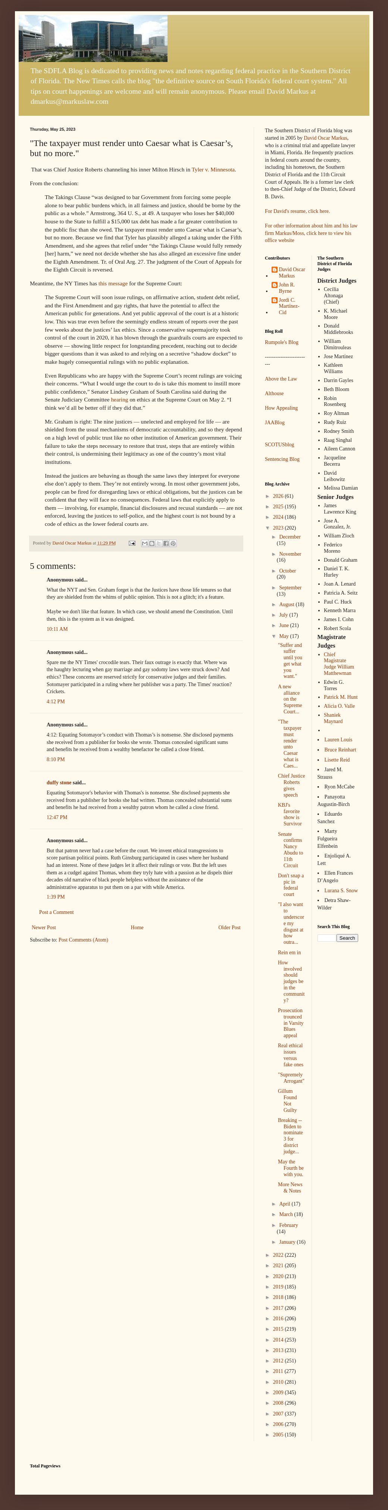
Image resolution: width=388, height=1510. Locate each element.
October (287, 571)
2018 (279, 1297)
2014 (279, 1340)
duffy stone (59, 782)
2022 (279, 1255)
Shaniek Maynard (333, 718)
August (287, 604)
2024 (279, 517)
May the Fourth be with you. (291, 1168)
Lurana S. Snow (341, 890)
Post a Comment (56, 912)
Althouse (274, 393)
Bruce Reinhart (340, 750)
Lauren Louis (339, 739)
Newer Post (44, 927)
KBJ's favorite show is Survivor (290, 814)
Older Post (230, 927)
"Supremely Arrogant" (291, 1078)
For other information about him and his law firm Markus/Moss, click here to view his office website (311, 233)
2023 (279, 528)
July (284, 615)
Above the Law (281, 379)
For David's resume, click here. (297, 211)
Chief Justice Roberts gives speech (291, 785)
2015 (279, 1329)
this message (113, 283)
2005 (279, 1435)
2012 (279, 1361)
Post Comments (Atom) (83, 940)
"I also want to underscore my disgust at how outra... (291, 923)
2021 (279, 1265)
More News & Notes (290, 1188)
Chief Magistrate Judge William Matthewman (339, 664)
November (290, 554)
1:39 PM (56, 897)
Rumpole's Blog (281, 342)
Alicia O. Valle (339, 706)
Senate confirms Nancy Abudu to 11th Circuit (290, 849)
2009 (279, 1392)
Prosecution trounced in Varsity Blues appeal (291, 1023)
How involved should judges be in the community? (291, 981)
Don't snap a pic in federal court (291, 885)
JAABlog (275, 422)
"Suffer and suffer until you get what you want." (290, 660)
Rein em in (289, 952)
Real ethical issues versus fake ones (290, 1055)
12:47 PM (57, 817)
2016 (279, 1318)
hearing (119, 399)
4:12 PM (56, 701)
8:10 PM (56, 759)
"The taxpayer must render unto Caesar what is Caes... (289, 744)
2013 (279, 1350)
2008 (279, 1403)
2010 (279, 1382)
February (288, 1225)
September (290, 587)
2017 (279, 1308)
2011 (279, 1371)
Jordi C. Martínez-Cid (289, 306)
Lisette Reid (337, 760)
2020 (279, 1276)
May (284, 636)
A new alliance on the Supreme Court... (290, 699)
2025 (279, 506)
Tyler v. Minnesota (213, 169)
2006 (279, 1424)
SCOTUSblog (279, 444)
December (290, 537)
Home (137, 927)
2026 (279, 496)
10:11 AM (57, 629)
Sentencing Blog (282, 459)
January (288, 1242)
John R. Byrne (287, 288)
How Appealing (281, 408)
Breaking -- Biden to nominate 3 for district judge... (290, 1135)
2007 (279, 1414)
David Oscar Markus (325, 138)
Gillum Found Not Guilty (287, 1100)
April (285, 1204)
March (286, 1214)
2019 (279, 1287)
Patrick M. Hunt (341, 697)
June (284, 625)
